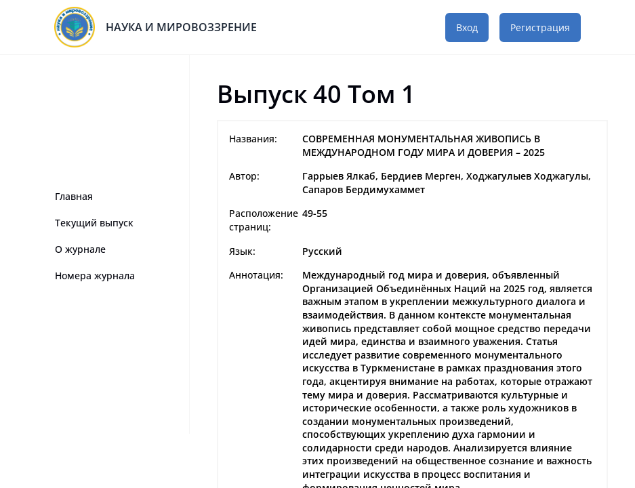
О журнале (80, 249)
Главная (74, 196)
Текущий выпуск (94, 222)
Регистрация (540, 27)
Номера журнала (95, 275)
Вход (467, 27)
